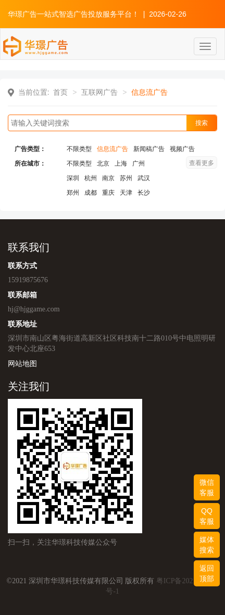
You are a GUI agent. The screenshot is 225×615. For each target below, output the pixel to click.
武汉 (144, 178)
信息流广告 (112, 149)
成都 (90, 192)
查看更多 (201, 163)
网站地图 (22, 363)
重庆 (108, 192)
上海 (121, 163)
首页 (60, 92)
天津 (126, 192)
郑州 (73, 192)
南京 (108, 178)
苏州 (126, 178)
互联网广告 (99, 92)
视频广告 (182, 149)
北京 (103, 163)
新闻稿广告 (149, 149)
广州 (138, 163)
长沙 (144, 192)
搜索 (201, 123)
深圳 (73, 178)
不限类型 (79, 149)
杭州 (90, 178)
